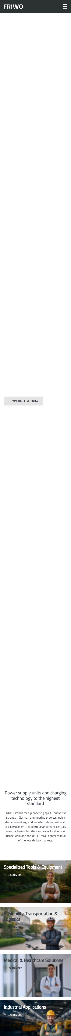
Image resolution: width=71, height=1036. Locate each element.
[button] (24, 769)
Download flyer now (23, 401)
